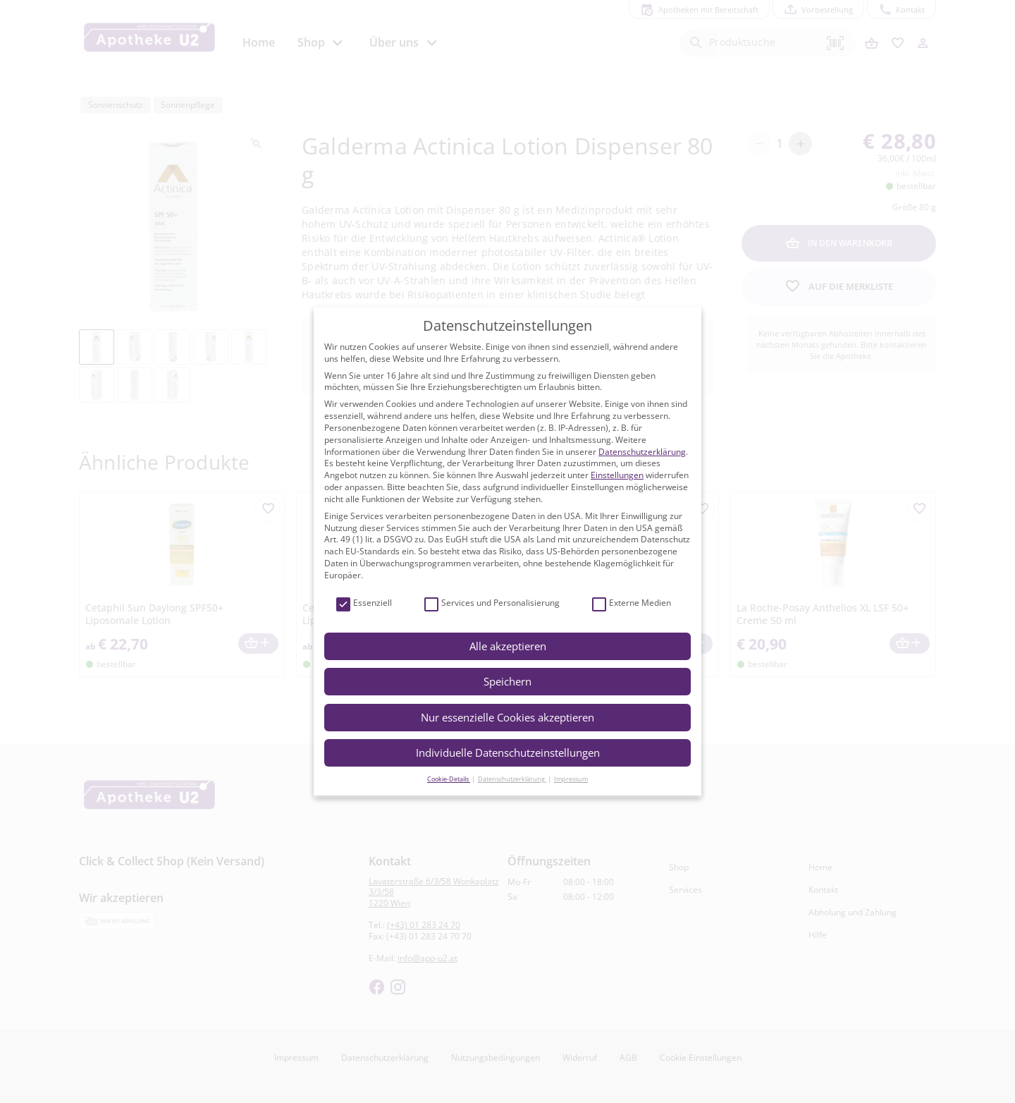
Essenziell (364, 603)
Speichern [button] (507, 681)
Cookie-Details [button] (448, 779)
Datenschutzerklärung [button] (512, 779)
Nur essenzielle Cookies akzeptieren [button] (507, 717)
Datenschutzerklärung (642, 452)
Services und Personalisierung (492, 603)
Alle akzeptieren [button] (507, 646)
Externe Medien (631, 603)
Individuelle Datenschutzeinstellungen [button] (508, 752)
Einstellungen (617, 475)
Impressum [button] (571, 779)
